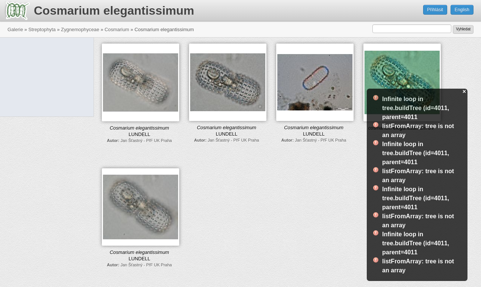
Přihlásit (435, 9)
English (462, 9)
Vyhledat (463, 29)
